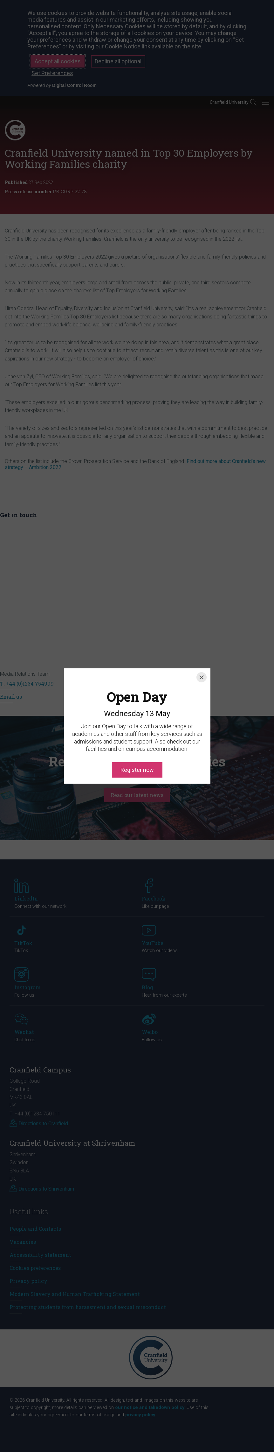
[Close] (201, 648)
